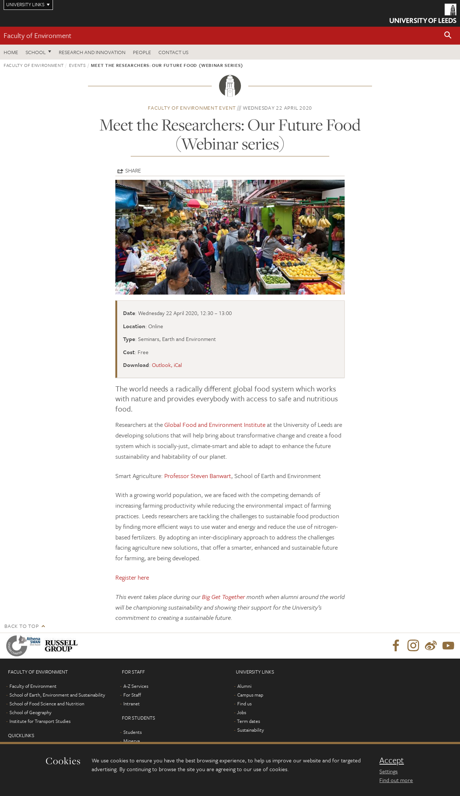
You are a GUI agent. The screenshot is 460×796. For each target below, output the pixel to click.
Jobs (241, 712)
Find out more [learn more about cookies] (396, 780)
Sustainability (250, 730)
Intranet (131, 703)
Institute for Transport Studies (39, 721)
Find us (244, 703)
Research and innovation (92, 52)
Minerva (131, 740)
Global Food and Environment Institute (214, 424)
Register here (132, 577)
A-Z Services (135, 686)
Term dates (248, 721)
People (142, 52)
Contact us (173, 52)
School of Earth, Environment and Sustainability (57, 694)
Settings (388, 771)
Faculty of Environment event (192, 107)
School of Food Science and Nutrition (46, 703)
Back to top (21, 626)
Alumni (244, 686)
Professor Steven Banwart (197, 475)
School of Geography (30, 712)
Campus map (250, 694)
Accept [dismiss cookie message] (391, 760)
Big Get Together (223, 596)
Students (132, 732)
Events (77, 65)
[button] (448, 35)
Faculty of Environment (38, 35)
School (36, 52)
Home (11, 52)
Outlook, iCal (167, 365)
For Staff (132, 694)
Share (133, 170)
